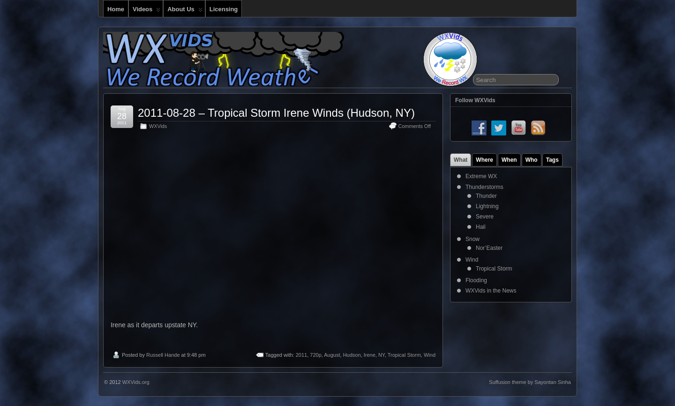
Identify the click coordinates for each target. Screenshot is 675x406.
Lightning (487, 206)
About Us (184, 11)
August (332, 355)
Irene (369, 355)
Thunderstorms (484, 187)
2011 (301, 355)
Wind (429, 355)
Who (531, 160)
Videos (146, 11)
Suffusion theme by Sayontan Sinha (530, 382)
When (509, 160)
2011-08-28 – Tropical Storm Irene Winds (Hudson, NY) (276, 112)
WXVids (158, 126)
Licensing (224, 9)
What (460, 160)
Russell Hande (163, 355)
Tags (552, 160)
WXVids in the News (491, 290)
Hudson (352, 355)
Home (115, 9)
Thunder (486, 196)
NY (381, 355)
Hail (481, 227)
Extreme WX (481, 176)
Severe (485, 216)
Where (484, 160)
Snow (472, 239)
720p (315, 355)
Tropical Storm (404, 355)
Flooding (476, 280)
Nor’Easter (489, 248)
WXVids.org (136, 382)
